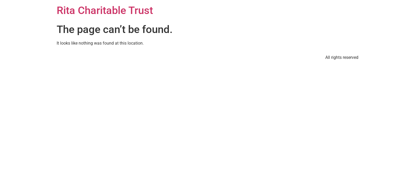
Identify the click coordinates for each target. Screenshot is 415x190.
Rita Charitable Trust (105, 10)
